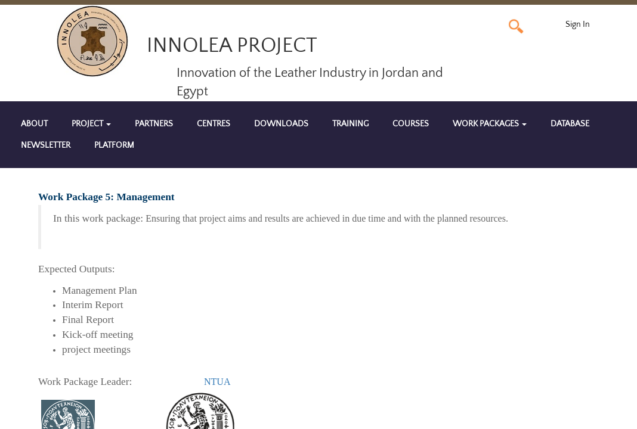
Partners (154, 124)
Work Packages (490, 124)
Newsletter (45, 145)
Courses (410, 124)
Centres (213, 124)
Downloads (281, 124)
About (34, 124)
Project (91, 124)
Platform (114, 145)
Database (570, 124)
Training (350, 124)
